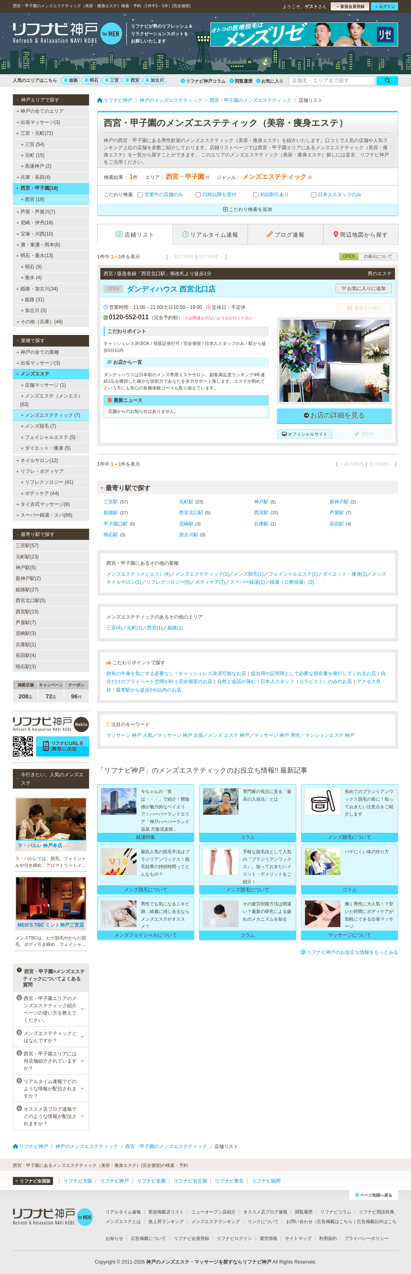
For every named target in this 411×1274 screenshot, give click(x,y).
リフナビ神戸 (114, 1181)
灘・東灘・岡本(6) (38, 244)
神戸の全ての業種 (37, 352)
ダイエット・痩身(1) (345, 574)
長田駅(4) (26, 655)
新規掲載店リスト (166, 1211)
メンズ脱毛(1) (249, 574)
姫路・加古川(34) (37, 289)
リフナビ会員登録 (191, 1238)
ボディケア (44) (40, 493)
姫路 (71, 80)
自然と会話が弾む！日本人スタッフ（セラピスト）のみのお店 (284, 681)
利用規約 (328, 1238)
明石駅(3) (26, 666)
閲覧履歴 (241, 81)
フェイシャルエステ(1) (293, 574)
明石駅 (111, 535)
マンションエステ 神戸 (329, 735)
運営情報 (268, 1238)
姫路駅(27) (27, 589)
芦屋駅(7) (26, 622)
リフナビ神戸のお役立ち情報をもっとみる (349, 952)
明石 (91, 80)
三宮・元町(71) (34, 133)
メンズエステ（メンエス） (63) (51, 400)
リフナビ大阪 (77, 1181)
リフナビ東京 (229, 1181)
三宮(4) (114, 628)
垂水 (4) (31, 277)
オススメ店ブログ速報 (265, 1211)
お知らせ (114, 1238)
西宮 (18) (33, 199)
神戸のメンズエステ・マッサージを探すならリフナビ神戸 (208, 1262)
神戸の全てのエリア (40, 111)
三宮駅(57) (27, 545)
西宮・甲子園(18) (37, 188)
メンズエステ (32, 374)
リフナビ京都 (151, 1181)
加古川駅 (188, 535)
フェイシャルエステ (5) (48, 437)
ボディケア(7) (210, 582)
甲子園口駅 (116, 524)
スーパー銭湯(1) (247, 582)
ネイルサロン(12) (37, 460)
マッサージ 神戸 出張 (180, 735)
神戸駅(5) (26, 567)
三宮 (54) (33, 144)
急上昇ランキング (166, 1221)
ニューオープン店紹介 (213, 1211)
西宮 (132, 80)
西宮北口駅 (191, 512)
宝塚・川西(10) (34, 234)
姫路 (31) (33, 299)
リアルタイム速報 (123, 1211)
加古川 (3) (34, 310)
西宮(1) (155, 628)
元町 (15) (33, 155)
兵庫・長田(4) (33, 177)
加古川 (155, 80)
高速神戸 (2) (36, 166)
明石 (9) (31, 267)
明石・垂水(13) (34, 255)
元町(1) (134, 628)
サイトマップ (298, 1238)
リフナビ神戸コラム (203, 81)
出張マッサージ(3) (38, 122)
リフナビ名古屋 (190, 1181)
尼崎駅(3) (26, 633)
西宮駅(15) (27, 612)
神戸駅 (261, 502)
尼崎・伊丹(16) (34, 222)
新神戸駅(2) (28, 578)
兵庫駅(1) (26, 644)
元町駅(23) (27, 557)
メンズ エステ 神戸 (228, 735)
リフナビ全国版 (33, 1181)
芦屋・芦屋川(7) (35, 212)
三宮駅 (111, 502)
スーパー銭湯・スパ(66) (44, 515)
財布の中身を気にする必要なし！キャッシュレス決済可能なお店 (176, 673)
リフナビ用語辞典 (376, 1211)
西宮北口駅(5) (31, 600)
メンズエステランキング (215, 1221)
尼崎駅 (186, 524)
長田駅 (337, 524)
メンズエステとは (123, 1221)
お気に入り (269, 81)
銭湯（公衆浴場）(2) (292, 582)
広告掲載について (148, 1238)
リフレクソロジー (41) (47, 482)
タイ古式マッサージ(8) (43, 504)
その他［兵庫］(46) (39, 322)
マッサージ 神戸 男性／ (279, 735)
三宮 (112, 80)
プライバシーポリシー (366, 1238)
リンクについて (263, 1221)
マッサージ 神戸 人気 (129, 735)
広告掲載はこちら (334, 1221)
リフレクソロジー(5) (168, 582)
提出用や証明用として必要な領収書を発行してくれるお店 (313, 673)
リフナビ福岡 (266, 1181)
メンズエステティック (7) (50, 415)
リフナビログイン (234, 1238)
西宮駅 (261, 512)
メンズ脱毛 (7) (38, 426)
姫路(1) (175, 628)
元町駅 (186, 502)
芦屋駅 (337, 512)
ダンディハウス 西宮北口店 (160, 289)
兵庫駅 (261, 524)
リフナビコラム (335, 1211)
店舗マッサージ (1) (43, 385)
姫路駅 (111, 512)
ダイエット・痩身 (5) (46, 448)
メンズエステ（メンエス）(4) (138, 574)
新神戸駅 (339, 502)
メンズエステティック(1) (202, 574)
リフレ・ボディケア (40, 471)
